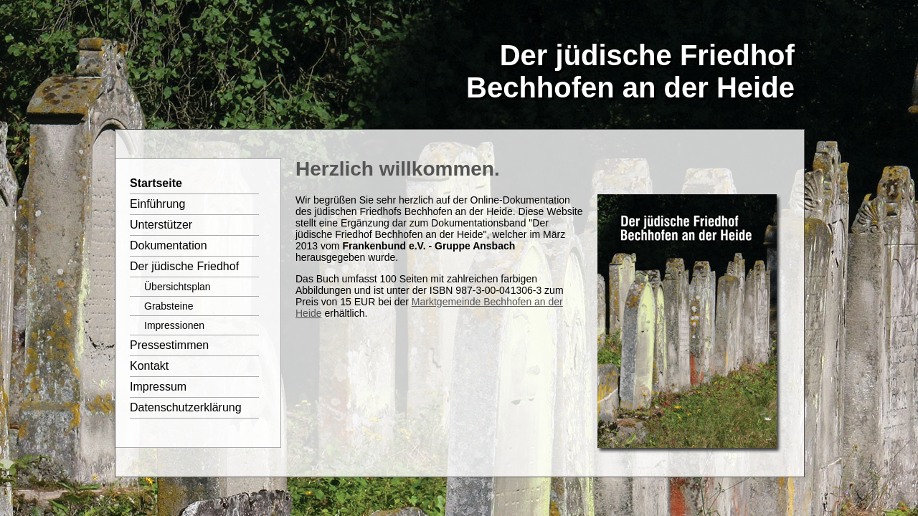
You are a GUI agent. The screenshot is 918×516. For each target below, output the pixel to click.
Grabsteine (168, 306)
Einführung (157, 204)
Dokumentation (168, 245)
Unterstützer (161, 225)
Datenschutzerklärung (186, 407)
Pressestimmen (169, 345)
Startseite (156, 183)
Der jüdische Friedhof (184, 266)
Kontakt (149, 366)
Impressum (158, 387)
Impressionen (174, 325)
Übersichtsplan (177, 286)
